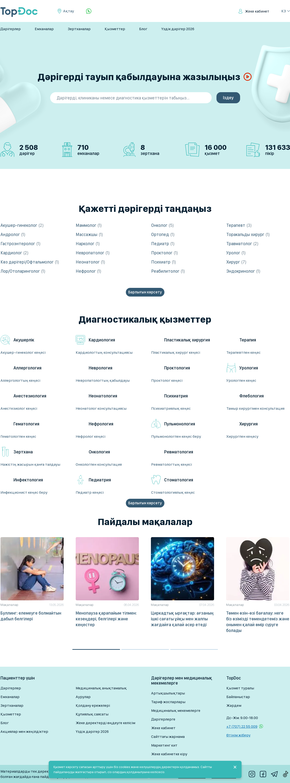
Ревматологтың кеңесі (171, 464)
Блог (143, 29)
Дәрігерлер (10, 29)
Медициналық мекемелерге (175, 710)
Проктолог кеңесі (166, 380)
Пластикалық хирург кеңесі (175, 352)
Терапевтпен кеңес (243, 352)
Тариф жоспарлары (168, 702)
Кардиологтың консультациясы (104, 352)
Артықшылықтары (168, 693)
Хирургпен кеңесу (242, 436)
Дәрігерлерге (163, 719)
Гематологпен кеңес (18, 436)
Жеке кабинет (257, 11)
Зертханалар (79, 29)
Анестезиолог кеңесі (18, 408)
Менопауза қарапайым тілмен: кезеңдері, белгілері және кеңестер (106, 618)
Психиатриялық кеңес (171, 408)
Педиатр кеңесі (90, 492)
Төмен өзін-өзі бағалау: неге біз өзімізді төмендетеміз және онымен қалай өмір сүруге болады (257, 621)
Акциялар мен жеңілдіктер (24, 731)
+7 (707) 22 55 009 (241, 726)
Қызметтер (115, 29)
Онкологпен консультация (99, 464)
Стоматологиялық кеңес (173, 492)
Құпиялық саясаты (92, 714)
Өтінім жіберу (238, 735)
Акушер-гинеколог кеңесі (23, 352)
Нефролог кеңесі (90, 436)
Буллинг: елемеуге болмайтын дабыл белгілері (30, 615)
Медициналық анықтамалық (101, 688)
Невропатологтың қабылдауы (103, 380)
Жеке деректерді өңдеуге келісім (105, 723)
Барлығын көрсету (145, 292)
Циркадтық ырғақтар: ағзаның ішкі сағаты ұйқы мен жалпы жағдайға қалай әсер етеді (182, 618)
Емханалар (44, 29)
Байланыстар (238, 696)
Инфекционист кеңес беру (23, 492)
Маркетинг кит (164, 745)
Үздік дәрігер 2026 (177, 29)
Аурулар (83, 696)
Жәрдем (233, 705)
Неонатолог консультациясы (101, 408)
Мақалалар (9, 605)
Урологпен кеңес (241, 380)
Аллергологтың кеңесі (20, 380)
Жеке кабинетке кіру (169, 754)
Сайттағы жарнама (168, 736)
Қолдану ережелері (93, 705)
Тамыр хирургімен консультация (255, 408)
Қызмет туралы (240, 688)
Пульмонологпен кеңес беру (176, 436)
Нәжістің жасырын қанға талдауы (30, 464)
